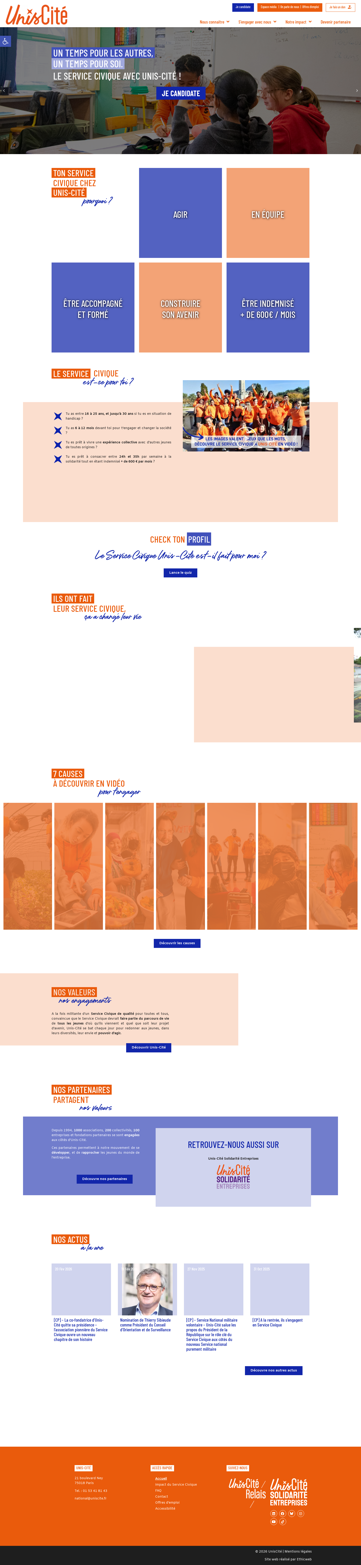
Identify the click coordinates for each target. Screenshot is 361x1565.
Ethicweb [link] (304, 1559)
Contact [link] (161, 1497)
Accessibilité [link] (165, 1509)
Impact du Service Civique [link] (176, 1485)
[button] (4, 90)
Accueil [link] (161, 1479)
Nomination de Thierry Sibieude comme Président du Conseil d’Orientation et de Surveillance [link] (145, 1324)
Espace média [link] (269, 7)
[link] (5, 41)
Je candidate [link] (243, 7)
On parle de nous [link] (289, 7)
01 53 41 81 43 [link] (95, 1491)
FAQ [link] (158, 1491)
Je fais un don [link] (340, 7)
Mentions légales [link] (298, 1552)
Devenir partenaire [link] (336, 21)
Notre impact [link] (298, 21)
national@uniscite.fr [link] (91, 1498)
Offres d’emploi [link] (310, 7)
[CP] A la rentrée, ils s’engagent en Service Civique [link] (278, 1322)
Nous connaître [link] (214, 21)
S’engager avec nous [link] (257, 21)
